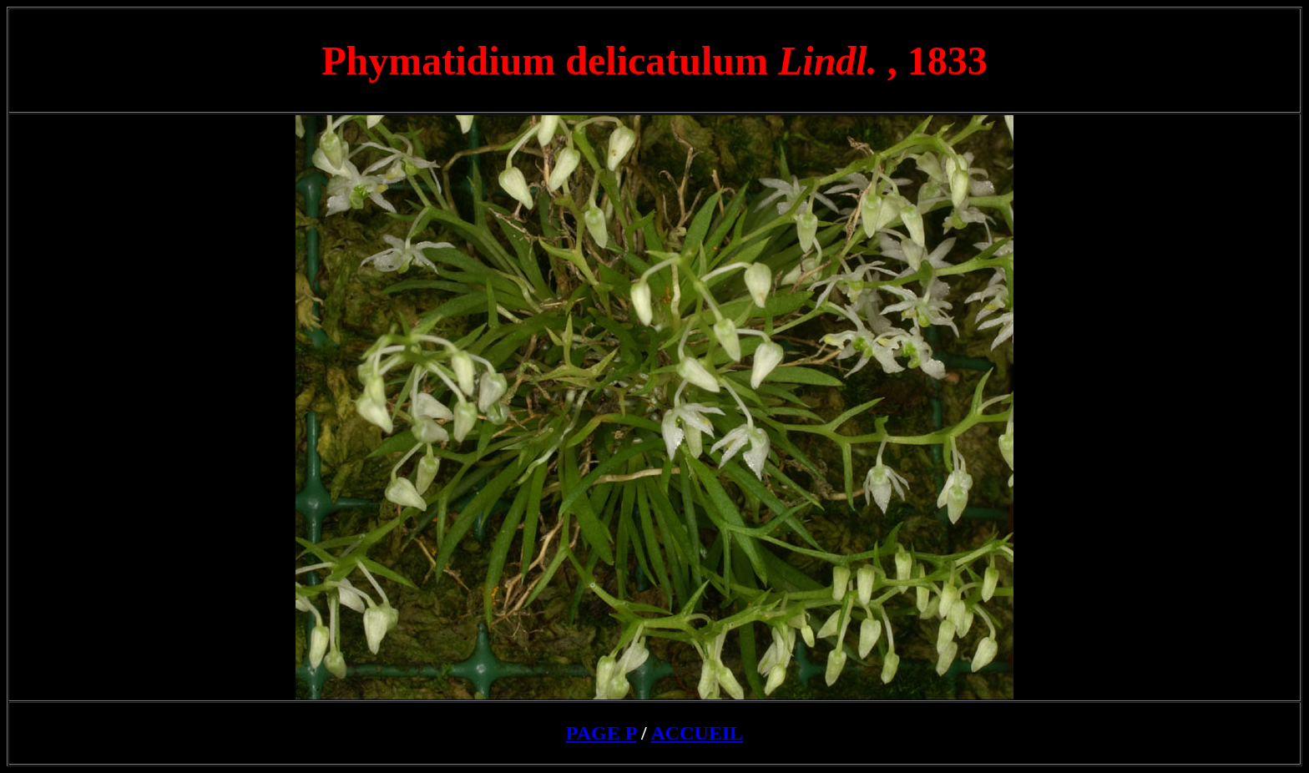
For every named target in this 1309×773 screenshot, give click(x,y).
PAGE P (601, 733)
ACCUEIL (696, 733)
